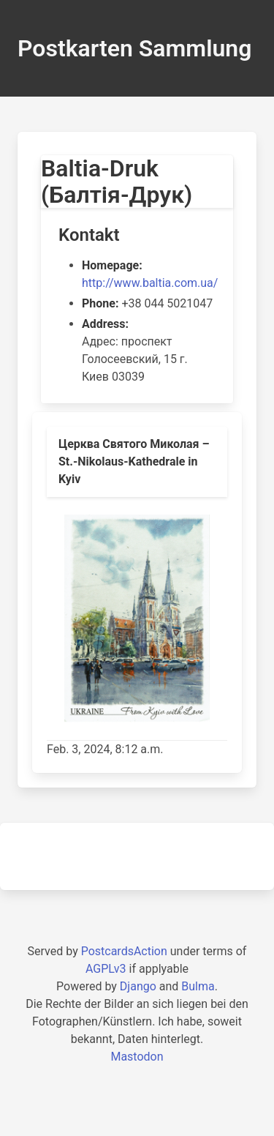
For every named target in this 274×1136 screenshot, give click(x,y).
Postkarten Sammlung (134, 48)
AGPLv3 (105, 969)
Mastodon (136, 1057)
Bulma (197, 986)
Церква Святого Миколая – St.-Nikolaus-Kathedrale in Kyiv (134, 461)
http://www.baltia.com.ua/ (150, 283)
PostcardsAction (124, 951)
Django (138, 986)
